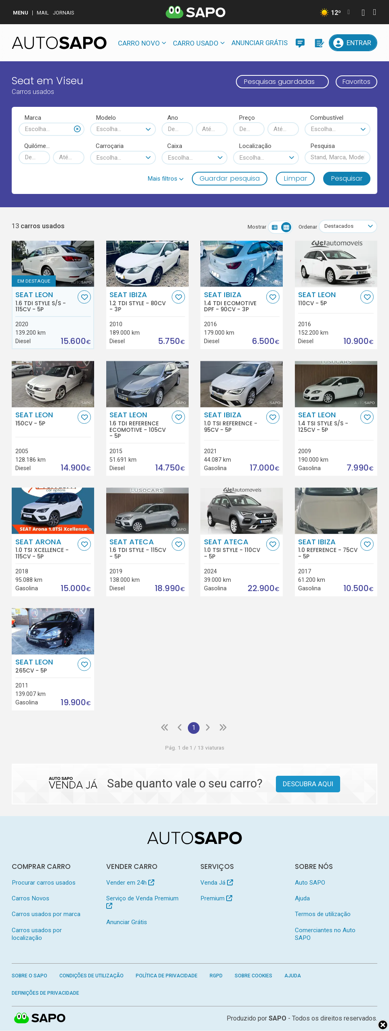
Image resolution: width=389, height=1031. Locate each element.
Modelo (106, 117)
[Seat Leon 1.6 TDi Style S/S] (53, 264)
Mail (43, 12)
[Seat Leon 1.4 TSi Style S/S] (336, 384)
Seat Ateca (139, 548)
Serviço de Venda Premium (142, 902)
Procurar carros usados (44, 883)
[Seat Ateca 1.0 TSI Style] (241, 511)
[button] (165, 178)
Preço (247, 117)
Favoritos (354, 81)
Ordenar (306, 227)
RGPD (216, 976)
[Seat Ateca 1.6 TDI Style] (147, 511)
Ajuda (302, 898)
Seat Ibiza (139, 301)
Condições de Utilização (91, 976)
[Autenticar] (363, 13)
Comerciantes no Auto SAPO (325, 934)
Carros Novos (30, 898)
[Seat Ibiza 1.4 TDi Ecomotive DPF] (241, 264)
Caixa (174, 146)
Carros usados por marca (46, 915)
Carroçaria (110, 146)
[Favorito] (84, 297)
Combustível (326, 117)
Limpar (295, 178)
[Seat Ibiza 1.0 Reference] (336, 511)
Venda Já (216, 883)
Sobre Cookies (253, 976)
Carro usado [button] (196, 43)
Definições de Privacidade (45, 993)
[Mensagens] (300, 42)
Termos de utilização (323, 915)
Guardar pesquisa (230, 178)
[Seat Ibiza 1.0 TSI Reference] (241, 384)
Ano (172, 117)
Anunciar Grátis (259, 43)
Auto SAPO (310, 883)
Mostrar (255, 227)
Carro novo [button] (139, 43)
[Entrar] (353, 42)
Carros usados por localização (37, 934)
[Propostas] (318, 42)
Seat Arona (45, 548)
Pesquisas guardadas (275, 81)
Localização (255, 146)
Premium (216, 898)
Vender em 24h (130, 883)
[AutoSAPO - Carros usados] (59, 43)
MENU (20, 12)
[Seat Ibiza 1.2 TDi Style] (147, 264)
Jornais (63, 12)
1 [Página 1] (194, 728)
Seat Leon (45, 301)
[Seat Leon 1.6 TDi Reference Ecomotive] (147, 384)
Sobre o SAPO (29, 976)
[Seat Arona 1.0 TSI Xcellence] (53, 511)
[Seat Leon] (336, 264)
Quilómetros (37, 146)
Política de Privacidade (167, 976)
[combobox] (51, 129)
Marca (32, 117)
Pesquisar (347, 178)
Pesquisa (322, 146)
